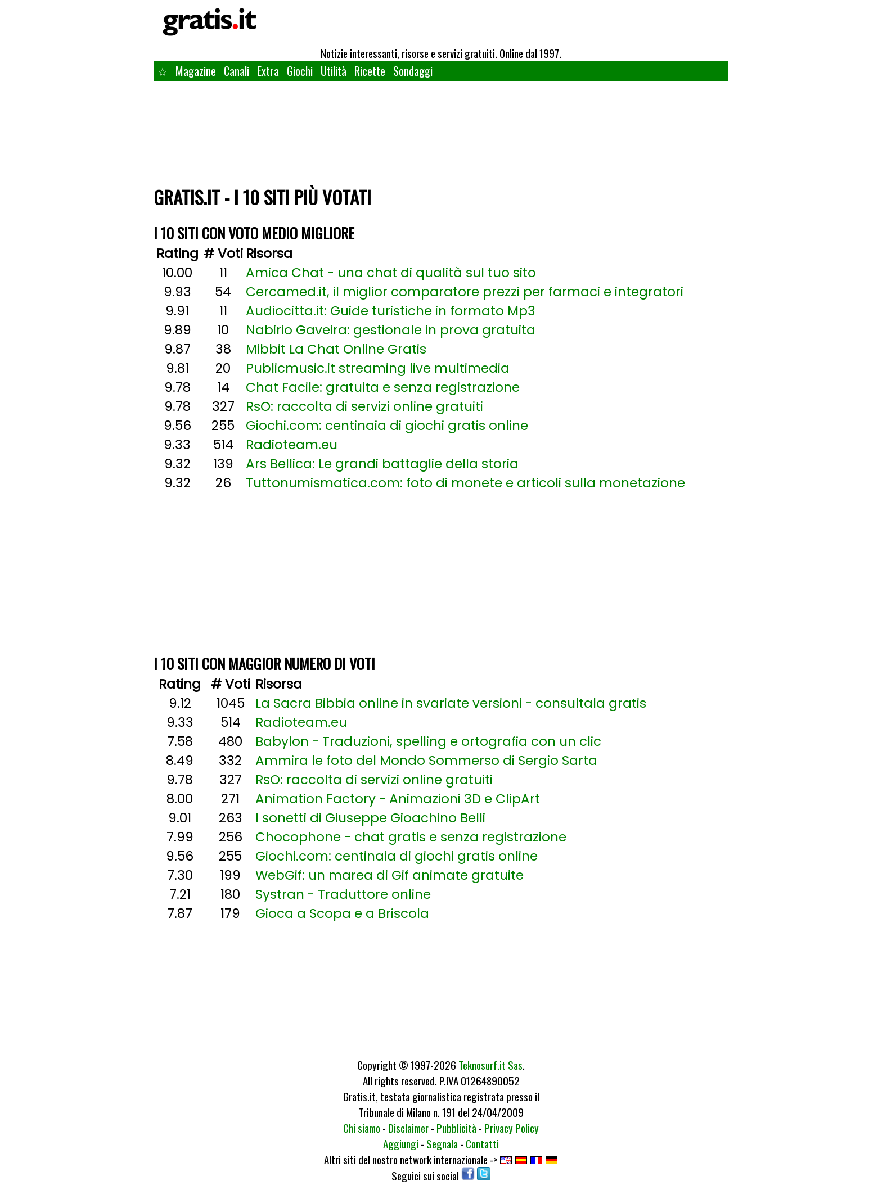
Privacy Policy (511, 1127)
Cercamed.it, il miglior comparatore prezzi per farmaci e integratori (464, 292)
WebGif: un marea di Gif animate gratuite (389, 875)
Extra (268, 70)
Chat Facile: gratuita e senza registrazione (383, 387)
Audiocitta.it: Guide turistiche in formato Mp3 (391, 311)
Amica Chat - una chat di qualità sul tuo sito (391, 273)
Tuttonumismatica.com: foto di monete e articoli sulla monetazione (465, 483)
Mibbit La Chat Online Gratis (336, 349)
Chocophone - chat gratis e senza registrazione (410, 837)
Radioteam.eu (292, 445)
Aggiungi (400, 1143)
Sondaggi (413, 70)
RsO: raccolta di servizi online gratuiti (364, 406)
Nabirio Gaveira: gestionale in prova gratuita (391, 330)
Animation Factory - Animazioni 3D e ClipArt (397, 799)
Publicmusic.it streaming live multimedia (378, 368)
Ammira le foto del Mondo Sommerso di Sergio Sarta (426, 761)
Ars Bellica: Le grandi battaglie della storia (382, 464)
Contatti (482, 1143)
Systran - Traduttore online (343, 894)
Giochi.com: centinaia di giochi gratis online (387, 426)
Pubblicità (456, 1127)
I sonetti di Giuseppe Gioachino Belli (370, 818)
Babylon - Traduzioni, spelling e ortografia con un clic (428, 741)
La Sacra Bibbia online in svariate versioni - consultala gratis (450, 703)
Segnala (442, 1143)
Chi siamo (361, 1127)
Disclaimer (408, 1127)
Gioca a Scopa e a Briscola (342, 913)
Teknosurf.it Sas (490, 1065)
